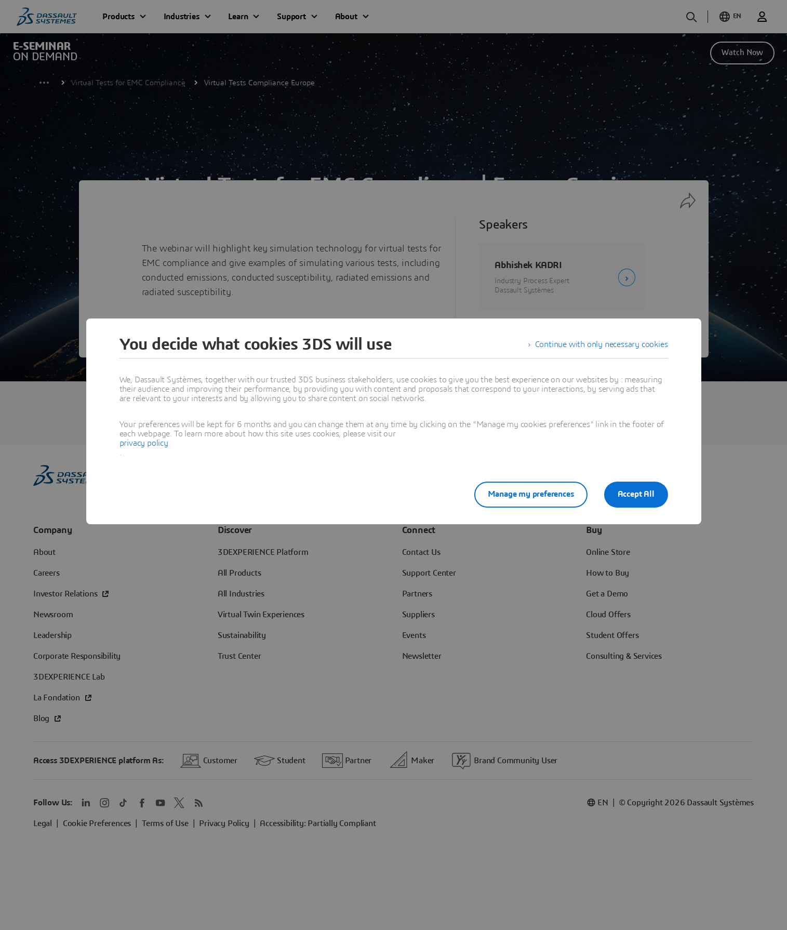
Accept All (636, 494)
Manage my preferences (531, 494)
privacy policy (143, 443)
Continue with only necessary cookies (601, 344)
